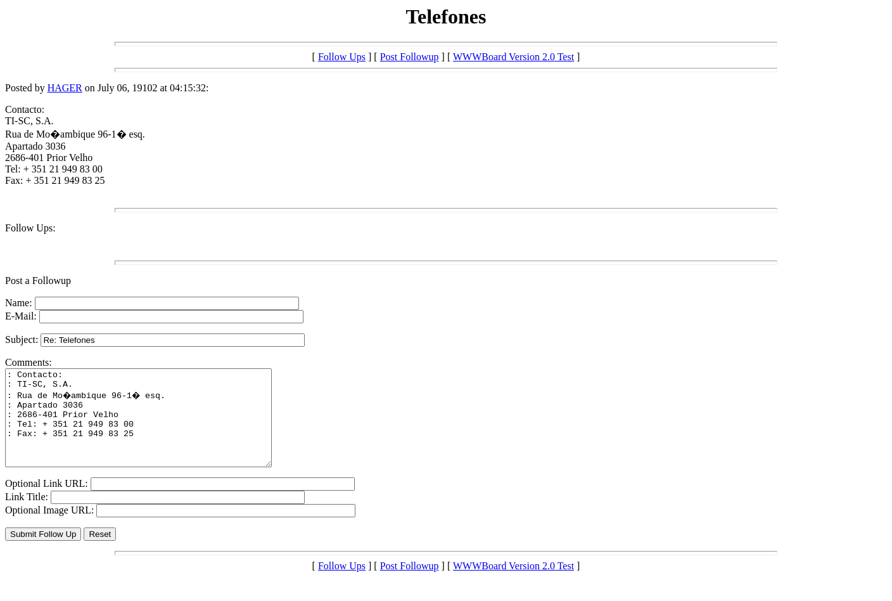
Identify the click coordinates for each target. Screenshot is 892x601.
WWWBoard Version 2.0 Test (513, 56)
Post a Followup (38, 280)
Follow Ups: (30, 228)
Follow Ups (342, 56)
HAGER (65, 87)
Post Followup (409, 56)
